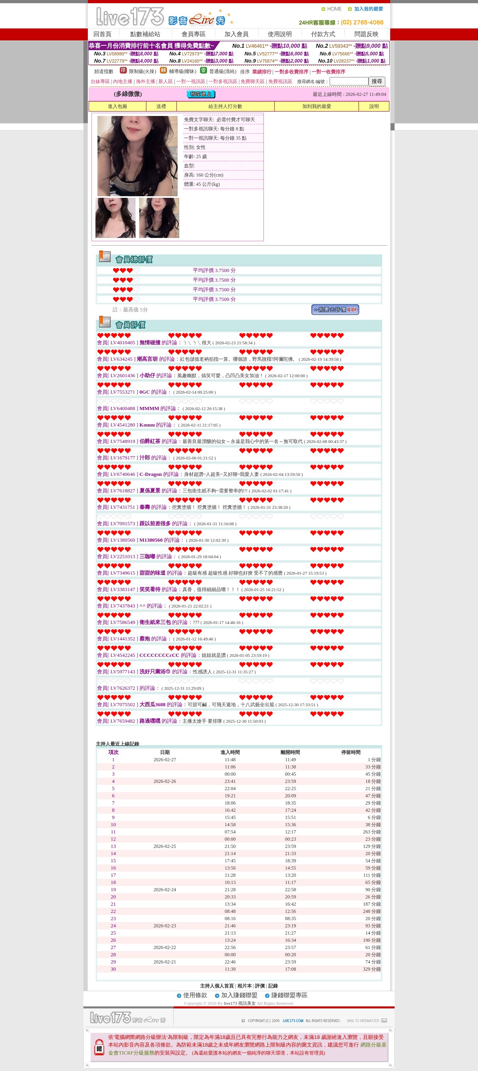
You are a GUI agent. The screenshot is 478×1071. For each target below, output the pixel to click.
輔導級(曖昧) (182, 71)
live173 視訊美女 (240, 1003)
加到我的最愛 (316, 106)
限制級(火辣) (142, 71)
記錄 (273, 986)
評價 (260, 986)
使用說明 (280, 34)
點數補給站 (145, 34)
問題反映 (366, 34)
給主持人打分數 (225, 106)
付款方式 (323, 34)
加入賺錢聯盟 (239, 995)
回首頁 (102, 34)
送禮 (161, 106)
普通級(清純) (223, 71)
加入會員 (237, 34)
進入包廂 (117, 106)
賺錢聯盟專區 (289, 995)
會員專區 (194, 34)
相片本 (244, 986)
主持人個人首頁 (217, 986)
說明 (374, 106)
